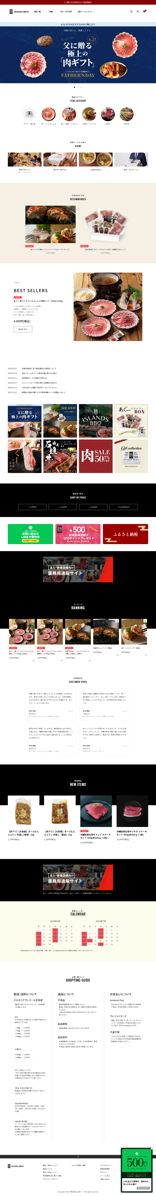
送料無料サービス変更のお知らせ (34, 378)
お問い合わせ (105, 1179)
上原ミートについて (84, 12)
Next (147, 635)
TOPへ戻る (78, 1156)
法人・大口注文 (66, 11)
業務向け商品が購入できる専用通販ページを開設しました (43, 392)
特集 (51, 12)
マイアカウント (105, 1165)
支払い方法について (50, 1172)
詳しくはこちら (144, 1188)
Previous (9, 635)
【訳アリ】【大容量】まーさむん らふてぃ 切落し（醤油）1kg (59, 833)
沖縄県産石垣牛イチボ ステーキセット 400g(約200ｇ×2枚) (132, 833)
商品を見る (22, 329)
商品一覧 (37, 12)
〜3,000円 (63, 507)
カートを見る (105, 1176)
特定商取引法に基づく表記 (52, 1176)
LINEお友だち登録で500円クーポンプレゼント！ (40, 387)
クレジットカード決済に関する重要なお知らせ (39, 383)
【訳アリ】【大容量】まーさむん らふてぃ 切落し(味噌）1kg (23, 833)
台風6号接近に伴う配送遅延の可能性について (39, 368)
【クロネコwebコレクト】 (127, 1025)
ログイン (103, 1172)
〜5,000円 (93, 507)
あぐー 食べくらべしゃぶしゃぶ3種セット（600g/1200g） (21, 651)
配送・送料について (50, 1165)
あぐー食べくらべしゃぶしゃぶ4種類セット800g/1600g (49, 651)
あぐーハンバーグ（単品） (131, 648)
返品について (47, 1169)
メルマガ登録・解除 (79, 1165)
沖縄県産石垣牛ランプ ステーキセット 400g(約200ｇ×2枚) (95, 834)
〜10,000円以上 (123, 507)
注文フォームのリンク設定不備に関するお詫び (39, 373)
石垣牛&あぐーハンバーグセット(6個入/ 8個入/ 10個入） (77, 651)
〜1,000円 (32, 507)
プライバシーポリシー (50, 1179)
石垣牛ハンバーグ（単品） (103, 648)
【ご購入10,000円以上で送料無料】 (78, 2)
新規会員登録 (105, 1169)
